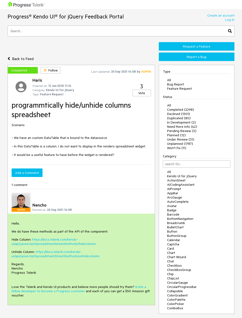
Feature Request (179, 88)
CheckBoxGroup (179, 270)
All (169, 80)
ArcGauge (174, 197)
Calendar (173, 240)
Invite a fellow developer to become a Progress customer (79, 289)
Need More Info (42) (182, 126)
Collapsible (175, 291)
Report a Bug (196, 57)
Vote (141, 93)
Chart (171, 253)
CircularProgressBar (182, 287)
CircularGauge (177, 282)
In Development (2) (181, 122)
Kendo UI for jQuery (182, 176)
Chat (170, 261)
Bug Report (175, 84)
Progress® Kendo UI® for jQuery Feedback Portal (66, 16)
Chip (170, 274)
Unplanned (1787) (180, 143)
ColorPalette (176, 299)
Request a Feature (196, 46)
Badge (172, 210)
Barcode (173, 214)
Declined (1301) (178, 114)
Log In (229, 20)
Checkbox (174, 265)
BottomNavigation (180, 218)
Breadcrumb (176, 223)
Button (172, 231)
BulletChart (175, 227)
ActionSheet (176, 180)
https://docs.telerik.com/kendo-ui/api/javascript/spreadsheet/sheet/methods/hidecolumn (54, 241)
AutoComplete (178, 201)
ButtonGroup (176, 236)
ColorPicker (175, 304)
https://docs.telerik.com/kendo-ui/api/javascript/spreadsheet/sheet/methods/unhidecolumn (55, 254)
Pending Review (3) (181, 131)
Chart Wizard (176, 257)
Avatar (172, 206)
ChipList (173, 278)
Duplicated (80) (179, 118)
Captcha (173, 244)
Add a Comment (27, 173)
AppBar (172, 193)
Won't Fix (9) (176, 148)
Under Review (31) (180, 139)
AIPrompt (174, 189)
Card (170, 248)
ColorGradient (177, 295)
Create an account (220, 15)
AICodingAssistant (180, 184)
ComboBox (175, 308)
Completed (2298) (180, 109)
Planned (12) (176, 135)
